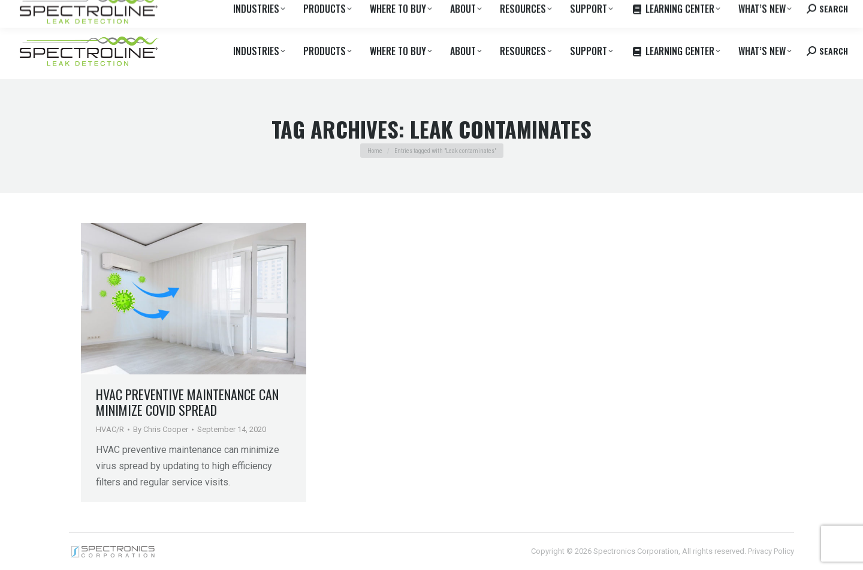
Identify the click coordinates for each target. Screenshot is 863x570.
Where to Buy (133, 11)
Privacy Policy (771, 551)
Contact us (756, 11)
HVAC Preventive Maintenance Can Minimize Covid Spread (187, 402)
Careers (181, 11)
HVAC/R (110, 429)
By (160, 429)
